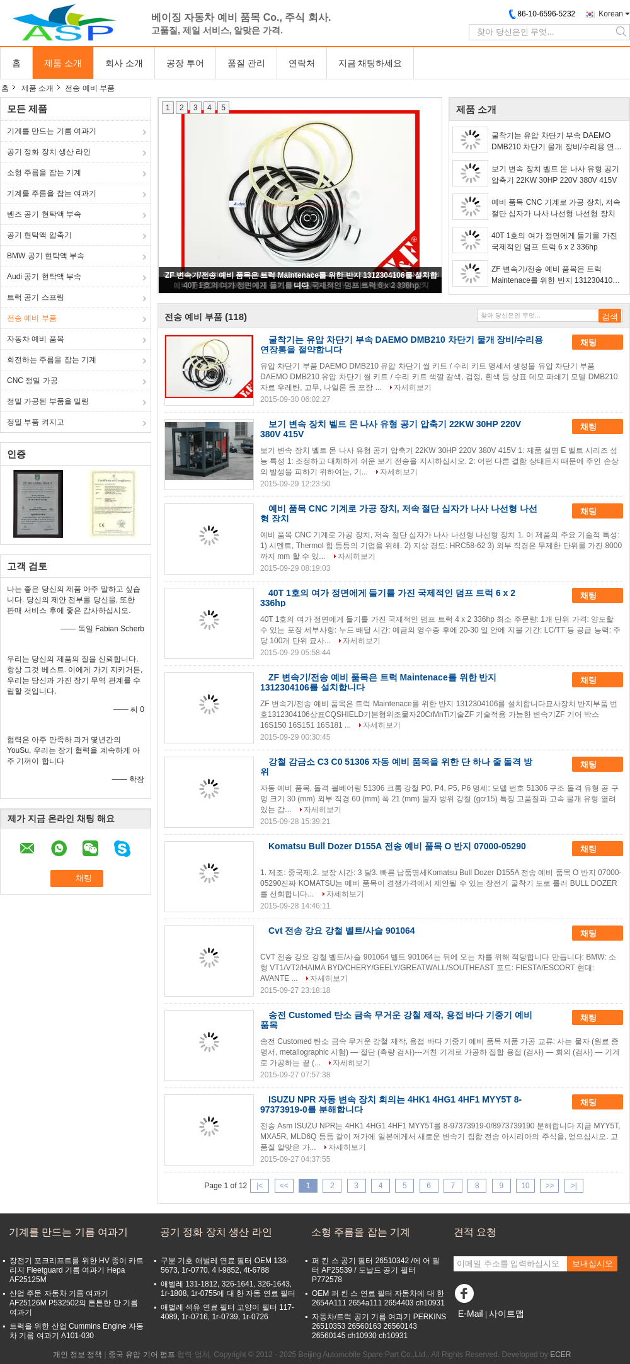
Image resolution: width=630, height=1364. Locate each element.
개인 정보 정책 (78, 1354)
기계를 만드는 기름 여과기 (51, 131)
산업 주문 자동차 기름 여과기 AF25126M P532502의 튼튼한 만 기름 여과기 (73, 1303)
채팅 (597, 342)
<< (284, 1185)
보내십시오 (592, 1263)
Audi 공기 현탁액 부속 (44, 276)
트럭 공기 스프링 (35, 297)
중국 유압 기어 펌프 (141, 1354)
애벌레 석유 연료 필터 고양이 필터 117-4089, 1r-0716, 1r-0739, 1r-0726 (227, 1312)
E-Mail (470, 1314)
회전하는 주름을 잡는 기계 (51, 359)
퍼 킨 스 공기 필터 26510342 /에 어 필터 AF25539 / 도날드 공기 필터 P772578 (376, 1270)
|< (259, 1185)
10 (525, 1185)
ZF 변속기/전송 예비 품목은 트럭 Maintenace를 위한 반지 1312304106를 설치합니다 (554, 275)
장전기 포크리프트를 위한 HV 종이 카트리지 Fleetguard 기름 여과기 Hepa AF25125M (76, 1270)
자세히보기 (413, 387)
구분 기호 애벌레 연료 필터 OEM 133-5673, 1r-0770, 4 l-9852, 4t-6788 (225, 1265)
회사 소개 (124, 63)
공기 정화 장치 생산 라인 (49, 151)
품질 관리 (246, 63)
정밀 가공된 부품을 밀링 (48, 401)
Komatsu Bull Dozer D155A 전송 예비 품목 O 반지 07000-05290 (397, 846)
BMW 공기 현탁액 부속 (45, 255)
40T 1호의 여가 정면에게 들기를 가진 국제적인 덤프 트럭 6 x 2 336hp (554, 241)
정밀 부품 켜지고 (35, 422)
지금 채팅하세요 (370, 63)
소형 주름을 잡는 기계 (44, 172)
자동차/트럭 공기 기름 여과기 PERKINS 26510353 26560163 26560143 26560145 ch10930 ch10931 (379, 1326)
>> (549, 1185)
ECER (560, 1354)
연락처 (302, 63)
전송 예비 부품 (32, 318)
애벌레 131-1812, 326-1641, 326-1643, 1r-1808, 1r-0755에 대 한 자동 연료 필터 (228, 1289)
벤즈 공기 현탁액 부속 (44, 214)
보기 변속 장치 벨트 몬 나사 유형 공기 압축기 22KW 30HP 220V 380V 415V (555, 174)
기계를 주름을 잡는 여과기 (51, 193)
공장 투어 (185, 63)
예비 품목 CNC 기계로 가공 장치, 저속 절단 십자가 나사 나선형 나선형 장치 (556, 208)
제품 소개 (63, 63)
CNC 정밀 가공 (32, 380)
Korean (610, 13)
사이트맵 (506, 1314)
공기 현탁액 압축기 (39, 235)
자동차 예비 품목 (35, 339)
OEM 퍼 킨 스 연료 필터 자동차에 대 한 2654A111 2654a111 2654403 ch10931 (378, 1298)
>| (574, 1185)
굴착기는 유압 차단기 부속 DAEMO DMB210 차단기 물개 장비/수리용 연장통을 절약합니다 (556, 141)
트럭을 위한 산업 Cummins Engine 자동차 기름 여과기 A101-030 (76, 1331)
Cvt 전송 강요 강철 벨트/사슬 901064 (341, 931)
